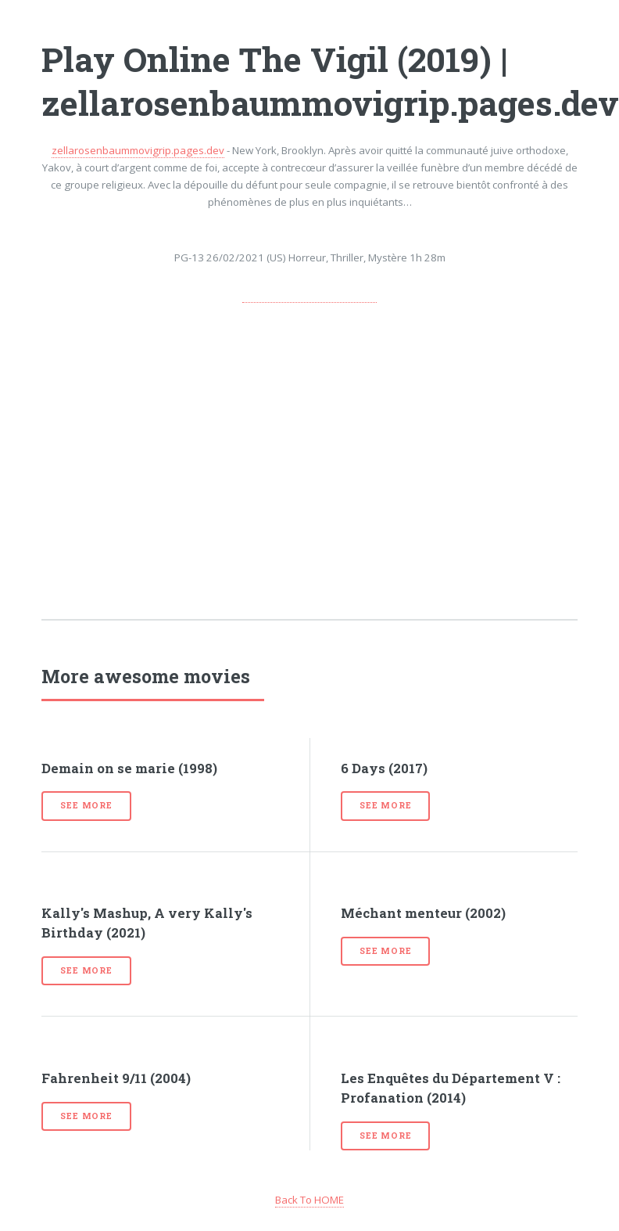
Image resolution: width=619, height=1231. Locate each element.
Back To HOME (309, 1200)
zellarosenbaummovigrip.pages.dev (138, 150)
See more (86, 805)
